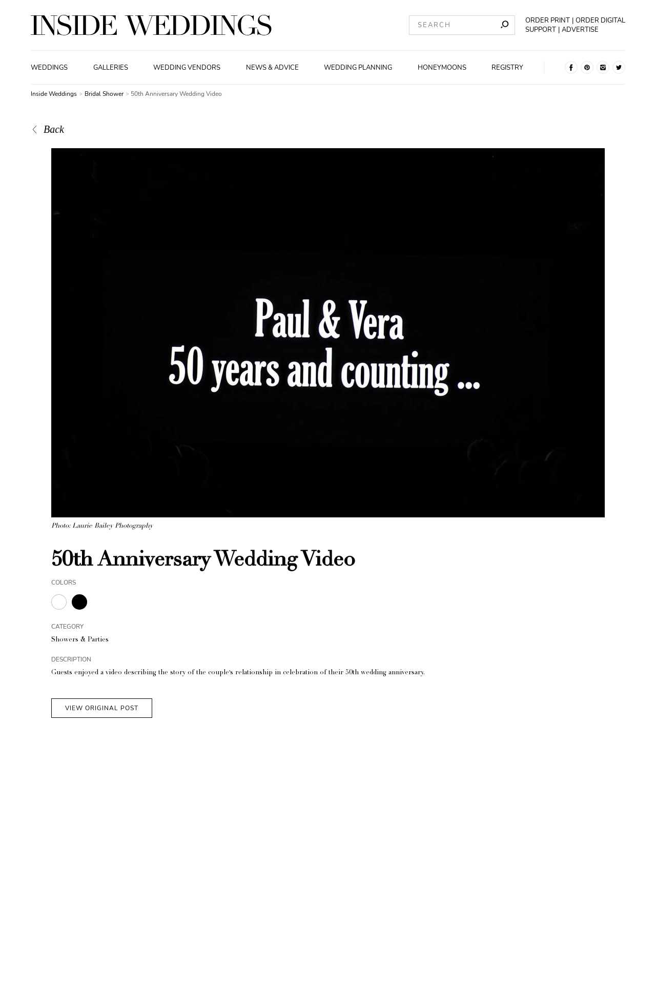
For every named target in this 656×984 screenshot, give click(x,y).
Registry (507, 67)
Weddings (49, 67)
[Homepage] (151, 25)
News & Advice (272, 67)
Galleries (110, 67)
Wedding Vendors (186, 67)
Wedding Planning (358, 67)
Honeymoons (442, 67)
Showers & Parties (80, 640)
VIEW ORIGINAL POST (101, 708)
